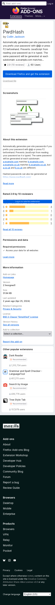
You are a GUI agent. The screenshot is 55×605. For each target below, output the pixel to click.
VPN (6, 534)
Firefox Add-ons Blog (16, 449)
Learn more (8, 257)
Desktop (8, 503)
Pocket (7, 550)
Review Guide (11, 487)
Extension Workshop (15, 455)
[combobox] (24, 3)
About (7, 444)
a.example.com (10, 161)
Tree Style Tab (17, 399)
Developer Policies (14, 466)
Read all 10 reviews (12, 229)
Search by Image (18, 384)
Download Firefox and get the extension (27, 73)
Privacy (6, 570)
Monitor (8, 545)
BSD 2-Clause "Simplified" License (20, 317)
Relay (6, 539)
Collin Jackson (15, 36)
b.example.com (36, 161)
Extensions (16, 15)
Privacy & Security (12, 309)
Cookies (19, 570)
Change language (11, 594)
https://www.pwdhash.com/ (17, 177)
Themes (28, 15)
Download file (9, 81)
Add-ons (8, 439)
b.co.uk (19, 168)
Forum (7, 476)
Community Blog (13, 471)
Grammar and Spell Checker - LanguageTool (25, 372)
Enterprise (9, 513)
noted (30, 576)
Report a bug (11, 482)
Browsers (8, 529)
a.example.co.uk (11, 164)
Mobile (7, 508)
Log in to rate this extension (27, 201)
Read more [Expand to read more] (8, 183)
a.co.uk (6, 168)
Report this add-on (12, 341)
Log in (50, 3)
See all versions (11, 325)
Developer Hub (12, 460)
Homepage (8, 277)
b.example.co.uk (37, 164)
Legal (29, 570)
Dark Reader (16, 355)
